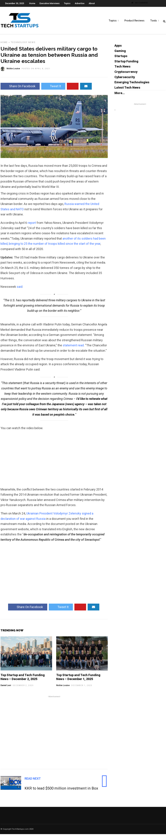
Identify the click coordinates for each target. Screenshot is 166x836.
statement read (73, 347)
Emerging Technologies (131, 84)
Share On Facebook (20, 88)
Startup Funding (126, 63)
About (92, 3)
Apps (118, 47)
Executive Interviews (50, 3)
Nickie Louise (63, 687)
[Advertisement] (54, 734)
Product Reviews (134, 20)
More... (119, 95)
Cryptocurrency (125, 73)
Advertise (79, 3)
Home (32, 3)
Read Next (33, 780)
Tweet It (53, 88)
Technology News (23, 44)
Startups (120, 58)
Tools (153, 20)
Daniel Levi (6, 687)
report (32, 224)
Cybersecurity (124, 79)
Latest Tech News (127, 89)
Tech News (122, 68)
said (19, 288)
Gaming (120, 52)
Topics (67, 3)
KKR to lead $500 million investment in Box (61, 790)
